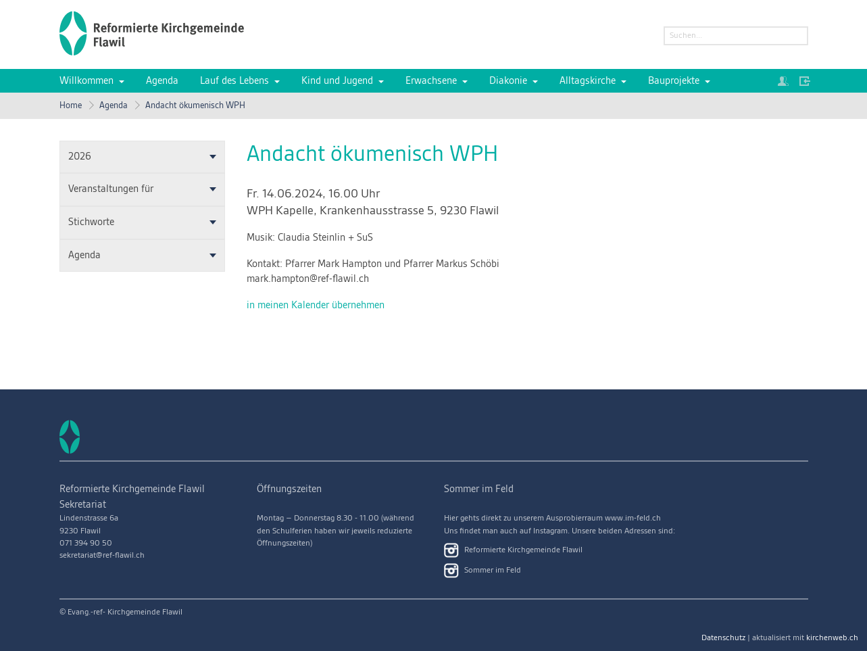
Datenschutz (723, 637)
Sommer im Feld (482, 570)
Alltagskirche (588, 81)
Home (70, 105)
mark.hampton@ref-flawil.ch (308, 279)
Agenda (162, 81)
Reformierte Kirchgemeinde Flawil (513, 550)
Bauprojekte (673, 81)
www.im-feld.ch (633, 518)
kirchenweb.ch (832, 637)
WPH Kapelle (373, 210)
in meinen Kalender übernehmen (316, 305)
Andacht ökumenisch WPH (195, 105)
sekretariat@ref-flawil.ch (102, 555)
